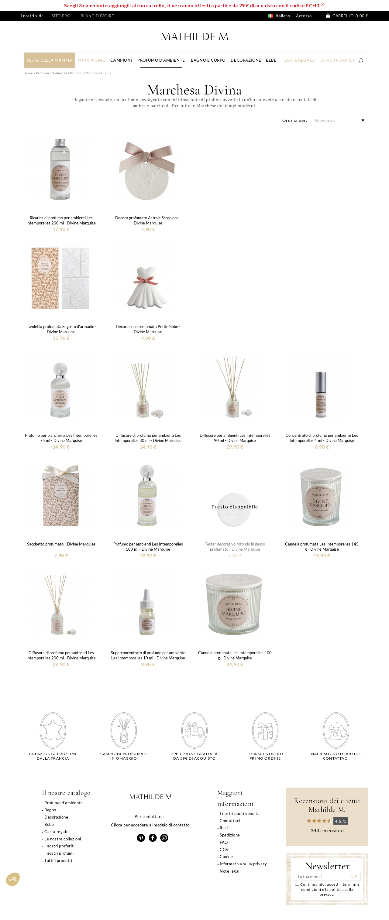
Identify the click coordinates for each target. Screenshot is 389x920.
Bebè (49, 824)
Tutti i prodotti (58, 860)
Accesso (304, 15)
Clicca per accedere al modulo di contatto (150, 825)
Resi (224, 827)
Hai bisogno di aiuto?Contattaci (336, 756)
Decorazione (56, 817)
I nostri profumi (59, 853)
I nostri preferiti (59, 845)
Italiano (279, 15)
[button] (12, 879)
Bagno (50, 809)
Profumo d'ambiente (63, 802)
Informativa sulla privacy (243, 863)
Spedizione (230, 835)
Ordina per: (295, 120)
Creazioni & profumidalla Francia (53, 756)
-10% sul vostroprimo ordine (265, 756)
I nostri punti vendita (240, 813)
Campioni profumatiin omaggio (123, 756)
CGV (224, 849)
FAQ (224, 842)
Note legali (230, 871)
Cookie (226, 856)
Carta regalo (56, 831)
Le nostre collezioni (62, 838)
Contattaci (230, 820)
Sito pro (61, 15)
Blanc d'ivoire (97, 15)
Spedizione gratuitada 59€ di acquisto (194, 756)
